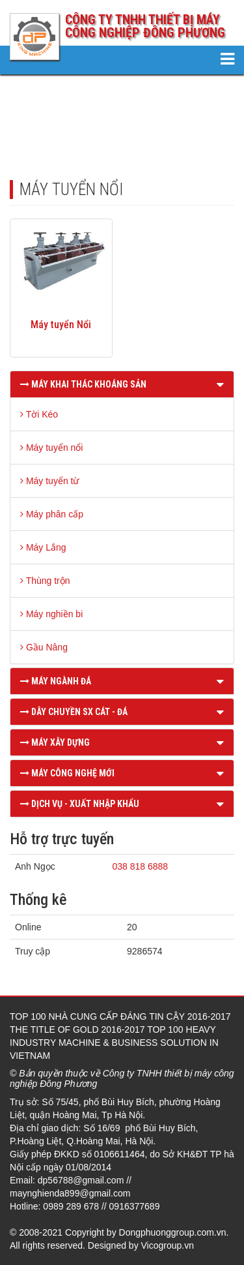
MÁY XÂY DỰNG (55, 742)
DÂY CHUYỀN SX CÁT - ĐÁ (74, 712)
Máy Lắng (43, 547)
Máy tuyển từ (49, 481)
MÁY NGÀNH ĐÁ (55, 681)
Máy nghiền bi (51, 614)
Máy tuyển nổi (51, 447)
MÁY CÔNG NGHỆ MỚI (67, 773)
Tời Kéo (39, 414)
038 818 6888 (140, 866)
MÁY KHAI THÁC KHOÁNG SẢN (83, 384)
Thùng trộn (45, 580)
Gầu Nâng (44, 647)
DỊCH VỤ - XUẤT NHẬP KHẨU (79, 804)
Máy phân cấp (51, 514)
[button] (220, 384)
